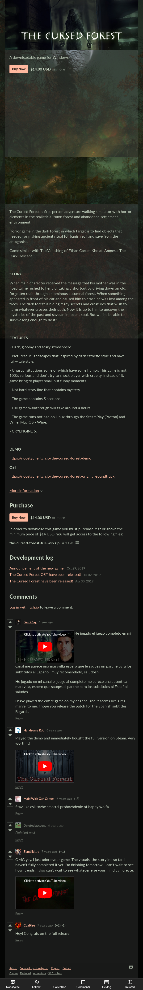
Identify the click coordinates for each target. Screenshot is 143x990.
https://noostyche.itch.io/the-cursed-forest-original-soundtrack (61, 476)
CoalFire (29, 925)
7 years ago (49, 851)
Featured (25, 973)
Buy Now (18, 69)
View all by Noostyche (34, 968)
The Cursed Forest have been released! (41, 581)
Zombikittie (31, 851)
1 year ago (46, 622)
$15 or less (55, 973)
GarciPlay (30, 622)
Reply (19, 718)
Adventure (39, 973)
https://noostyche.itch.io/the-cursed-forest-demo (50, 458)
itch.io (13, 968)
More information (26, 490)
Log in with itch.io (24, 607)
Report (55, 968)
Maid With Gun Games (39, 799)
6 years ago (54, 730)
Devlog (106, 984)
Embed (67, 968)
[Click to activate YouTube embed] (44, 646)
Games (13, 973)
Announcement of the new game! (36, 568)
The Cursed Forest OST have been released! (45, 574)
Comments (83, 984)
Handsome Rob (34, 730)
